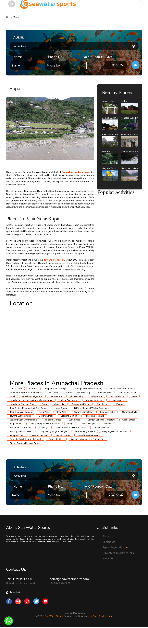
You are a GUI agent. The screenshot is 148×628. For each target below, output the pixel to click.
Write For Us (110, 558)
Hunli (12, 396)
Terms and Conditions (74, 613)
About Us (108, 536)
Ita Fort (32, 388)
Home (9, 17)
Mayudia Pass (104, 392)
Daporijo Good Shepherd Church (25, 439)
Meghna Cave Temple (20, 427)
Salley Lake (96, 396)
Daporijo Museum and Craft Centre (88, 439)
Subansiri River (56, 439)
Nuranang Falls (129, 412)
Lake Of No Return (69, 400)
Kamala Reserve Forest (88, 435)
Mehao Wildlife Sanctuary (78, 392)
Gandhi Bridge (63, 435)
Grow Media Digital (102, 616)
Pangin (70, 423)
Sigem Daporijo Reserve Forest (25, 443)
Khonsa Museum (94, 400)
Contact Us (108, 541)
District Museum (117, 400)
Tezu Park (44, 412)
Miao (134, 396)
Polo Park (53, 392)
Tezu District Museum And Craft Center (28, 408)
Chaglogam (102, 404)
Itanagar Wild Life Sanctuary (88, 388)
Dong (44, 404)
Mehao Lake (56, 396)
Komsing (108, 423)
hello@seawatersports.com (69, 579)
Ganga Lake (16, 388)
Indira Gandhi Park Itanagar (123, 388)
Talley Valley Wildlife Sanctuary (71, 427)
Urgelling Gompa (69, 416)
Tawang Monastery (83, 412)
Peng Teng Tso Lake (94, 416)
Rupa (16, 17)
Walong (119, 404)
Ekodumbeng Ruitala (85, 431)
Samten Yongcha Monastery (101, 419)
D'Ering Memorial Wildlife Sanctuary (91, 408)
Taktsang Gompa (53, 419)
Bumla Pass (74, 419)
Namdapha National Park (22, 404)
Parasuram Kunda (80, 404)
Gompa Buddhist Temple (55, 388)
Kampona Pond (116, 396)
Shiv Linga (43, 427)
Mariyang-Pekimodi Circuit (114, 431)
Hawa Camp (61, 408)
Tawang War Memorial (20, 416)
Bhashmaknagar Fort (32, 396)
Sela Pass (61, 412)
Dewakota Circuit (40, 435)
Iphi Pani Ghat (76, 396)
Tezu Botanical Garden (21, 412)
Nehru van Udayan (128, 392)
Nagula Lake (16, 423)
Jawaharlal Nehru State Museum (25, 392)
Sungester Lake (107, 412)
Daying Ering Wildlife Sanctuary (44, 423)
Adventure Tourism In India (118, 552)
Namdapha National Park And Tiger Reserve (31, 400)
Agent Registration (114, 547)
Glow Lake (59, 404)
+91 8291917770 (19, 579)
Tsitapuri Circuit (17, 435)
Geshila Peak (128, 419)
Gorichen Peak (46, 416)
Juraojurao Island (101, 427)
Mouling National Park (20, 431)
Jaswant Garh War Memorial (23, 419)
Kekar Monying (89, 423)
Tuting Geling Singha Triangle (53, 431)
